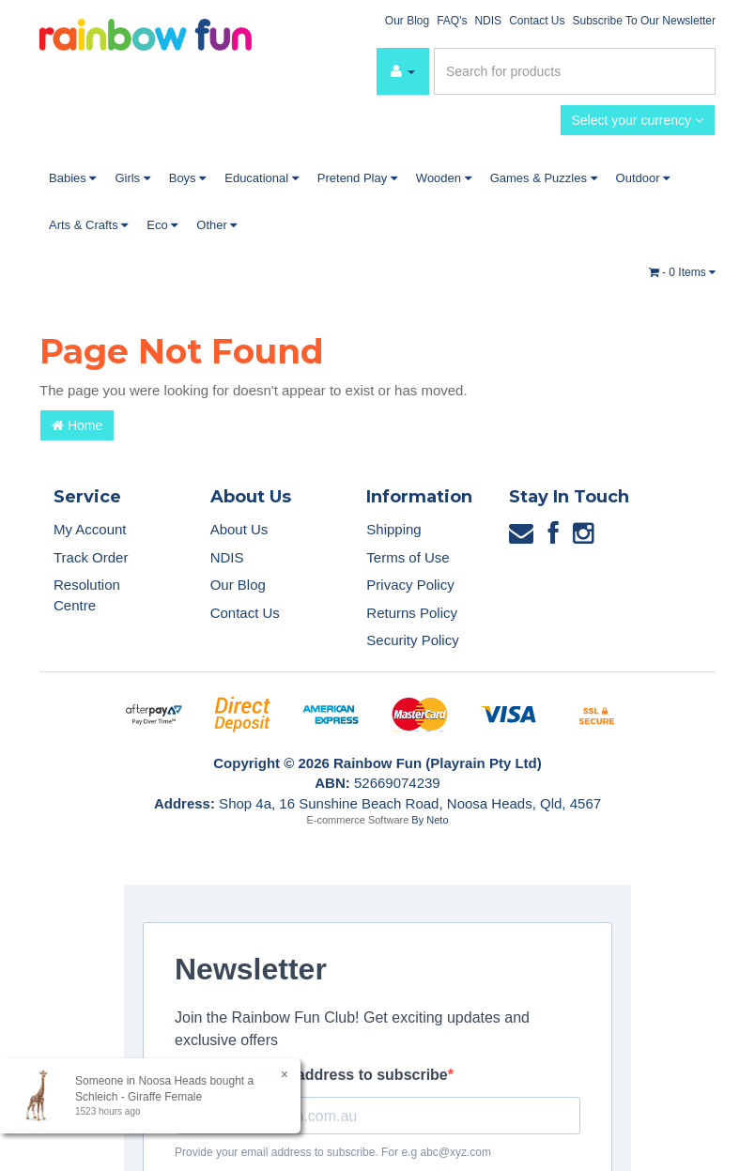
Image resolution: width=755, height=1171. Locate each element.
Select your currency (638, 120)
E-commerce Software (358, 819)
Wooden (443, 178)
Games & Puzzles (543, 178)
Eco (161, 225)
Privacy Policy (410, 585)
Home (77, 425)
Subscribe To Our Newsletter (644, 20)
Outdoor (643, 178)
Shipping (393, 529)
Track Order (91, 557)
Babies (72, 178)
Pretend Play (357, 178)
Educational (261, 178)
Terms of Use (407, 557)
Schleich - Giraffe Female (137, 1096)
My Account (90, 529)
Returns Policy (411, 613)
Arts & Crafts (88, 225)
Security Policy (412, 640)
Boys (188, 178)
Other (216, 225)
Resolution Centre (87, 594)
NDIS (487, 20)
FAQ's (452, 20)
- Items (682, 272)
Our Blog (407, 20)
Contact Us (536, 20)
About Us (239, 529)
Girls (132, 178)
